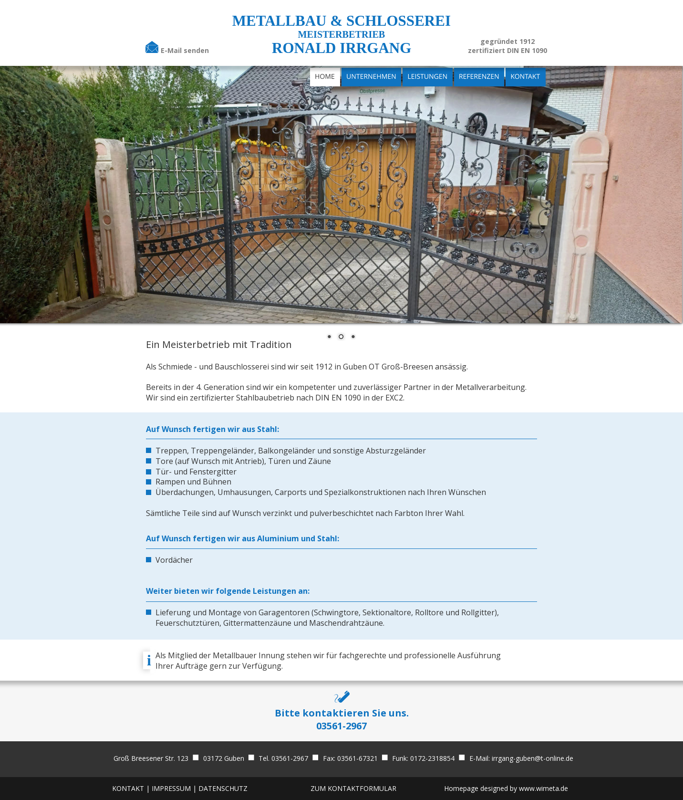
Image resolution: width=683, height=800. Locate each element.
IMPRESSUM (172, 788)
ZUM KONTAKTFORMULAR (353, 788)
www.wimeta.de (543, 788)
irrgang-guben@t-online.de (532, 758)
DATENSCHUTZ (223, 788)
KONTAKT (128, 788)
